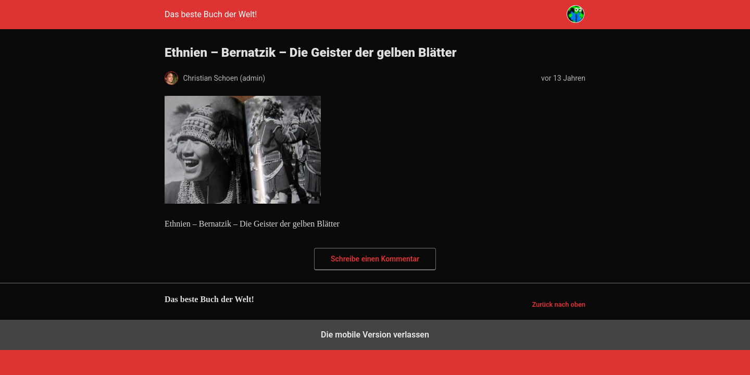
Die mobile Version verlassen (375, 335)
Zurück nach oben (558, 304)
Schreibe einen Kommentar (375, 259)
